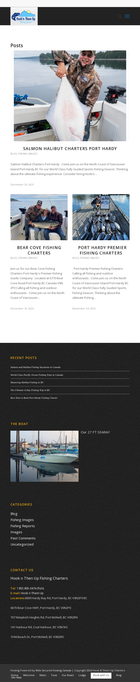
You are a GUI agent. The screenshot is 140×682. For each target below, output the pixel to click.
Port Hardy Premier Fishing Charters (101, 250)
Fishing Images (27, 153)
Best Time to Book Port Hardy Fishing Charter (33, 397)
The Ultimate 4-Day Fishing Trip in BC (30, 390)
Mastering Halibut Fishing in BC (27, 382)
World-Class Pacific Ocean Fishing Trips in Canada (36, 374)
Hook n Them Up (32, 593)
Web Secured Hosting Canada (53, 670)
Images (16, 532)
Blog (13, 153)
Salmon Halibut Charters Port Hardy (70, 148)
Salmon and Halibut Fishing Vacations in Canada (35, 367)
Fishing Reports (22, 526)
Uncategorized (22, 544)
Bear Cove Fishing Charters (39, 250)
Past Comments (23, 538)
